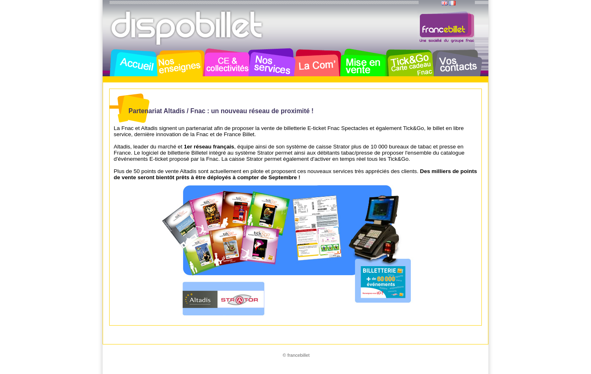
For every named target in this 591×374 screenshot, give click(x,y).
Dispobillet (187, 28)
